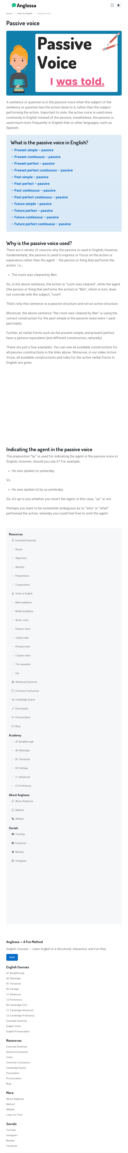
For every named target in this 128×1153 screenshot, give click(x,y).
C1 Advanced (21, 777)
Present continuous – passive (37, 157)
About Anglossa (22, 801)
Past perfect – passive (32, 184)
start (12, 957)
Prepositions (20, 575)
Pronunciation (21, 717)
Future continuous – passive (36, 217)
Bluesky (18, 851)
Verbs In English (24, 13)
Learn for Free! (14, 1114)
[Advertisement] (64, 894)
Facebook (19, 843)
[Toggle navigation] (112, 5)
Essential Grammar (24, 540)
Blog (16, 726)
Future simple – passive (32, 204)
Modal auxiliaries (22, 611)
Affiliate (18, 818)
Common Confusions (25, 690)
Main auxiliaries (22, 602)
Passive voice (21, 628)
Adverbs (18, 567)
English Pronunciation (18, 1031)
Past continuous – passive (34, 190)
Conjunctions (21, 584)
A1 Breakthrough (23, 741)
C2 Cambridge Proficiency (20, 1015)
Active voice (20, 620)
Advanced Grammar (24, 681)
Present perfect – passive (34, 163)
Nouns (17, 549)
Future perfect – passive (33, 211)
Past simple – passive (31, 177)
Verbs (9, 1057)
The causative (21, 664)
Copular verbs (21, 655)
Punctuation (20, 708)
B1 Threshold (21, 759)
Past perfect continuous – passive (41, 197)
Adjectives (19, 558)
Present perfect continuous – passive (43, 170)
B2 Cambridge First (16, 1005)
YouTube (18, 834)
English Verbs (13, 1026)
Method (18, 810)
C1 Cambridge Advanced (19, 1010)
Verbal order (20, 637)
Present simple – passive (33, 150)
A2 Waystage (21, 750)
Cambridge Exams (23, 699)
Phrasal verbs (21, 646)
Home (9, 13)
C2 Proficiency (21, 785)
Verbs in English (22, 593)
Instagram (19, 860)
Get (15, 673)
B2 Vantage (20, 768)
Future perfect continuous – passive (42, 224)
